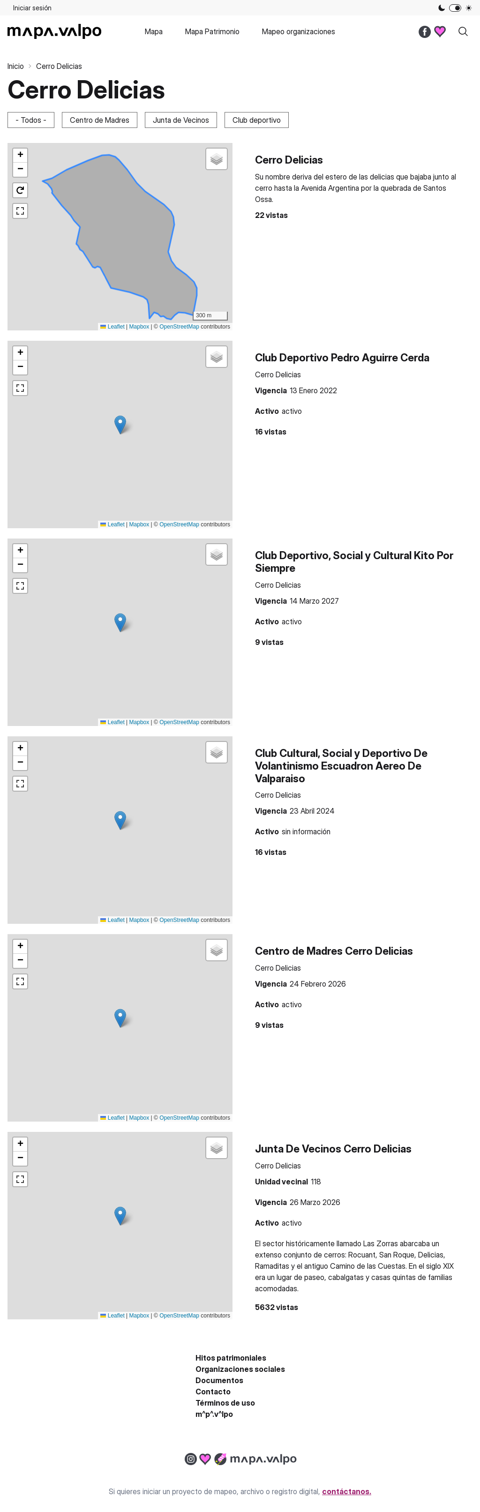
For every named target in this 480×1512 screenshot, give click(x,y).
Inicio (16, 66)
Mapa (154, 31)
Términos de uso (225, 1402)
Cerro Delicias (289, 159)
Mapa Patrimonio (212, 31)
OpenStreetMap (179, 326)
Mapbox (139, 326)
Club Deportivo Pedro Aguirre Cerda (342, 357)
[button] (20, 156)
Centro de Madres (99, 120)
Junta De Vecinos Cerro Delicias (333, 1148)
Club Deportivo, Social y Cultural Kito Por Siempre (354, 561)
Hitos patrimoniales (230, 1357)
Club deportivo (256, 120)
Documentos (219, 1380)
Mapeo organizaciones (298, 31)
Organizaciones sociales (240, 1369)
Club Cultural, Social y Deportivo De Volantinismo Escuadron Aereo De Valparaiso (341, 766)
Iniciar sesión (32, 8)
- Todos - (30, 120)
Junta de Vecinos (181, 120)
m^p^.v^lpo (214, 1414)
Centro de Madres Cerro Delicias (334, 950)
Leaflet (112, 326)
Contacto (213, 1391)
